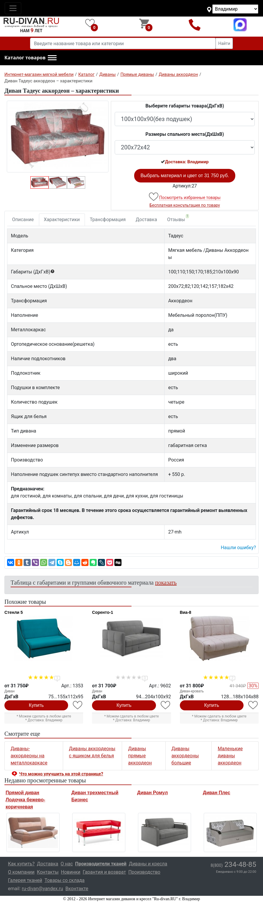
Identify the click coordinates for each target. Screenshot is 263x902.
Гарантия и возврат (104, 872)
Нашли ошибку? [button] (238, 547)
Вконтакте (76, 888)
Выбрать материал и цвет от (184, 175)
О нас (67, 864)
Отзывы (178, 218)
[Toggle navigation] (13, 8)
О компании (21, 872)
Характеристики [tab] (62, 219)
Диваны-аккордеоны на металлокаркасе (29, 756)
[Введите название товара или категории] (123, 43)
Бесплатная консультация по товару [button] (184, 205)
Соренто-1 (102, 612)
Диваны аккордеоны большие (185, 756)
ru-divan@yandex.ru (42, 888)
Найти (224, 43)
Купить (36, 705)
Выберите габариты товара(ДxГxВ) (184, 106)
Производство (144, 872)
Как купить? (21, 864)
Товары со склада (65, 880)
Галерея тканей (25, 880)
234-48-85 (233, 864)
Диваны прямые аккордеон (140, 756)
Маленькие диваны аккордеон (230, 756)
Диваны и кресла (148, 864)
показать (166, 582)
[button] (30, 57)
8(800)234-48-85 (194, 24)
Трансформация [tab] (108, 219)
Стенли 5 (13, 612)
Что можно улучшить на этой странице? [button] (61, 774)
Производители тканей (100, 864)
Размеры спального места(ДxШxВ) (184, 134)
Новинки (70, 872)
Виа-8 (185, 612)
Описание (23, 219)
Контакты (47, 872)
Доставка (146, 219)
